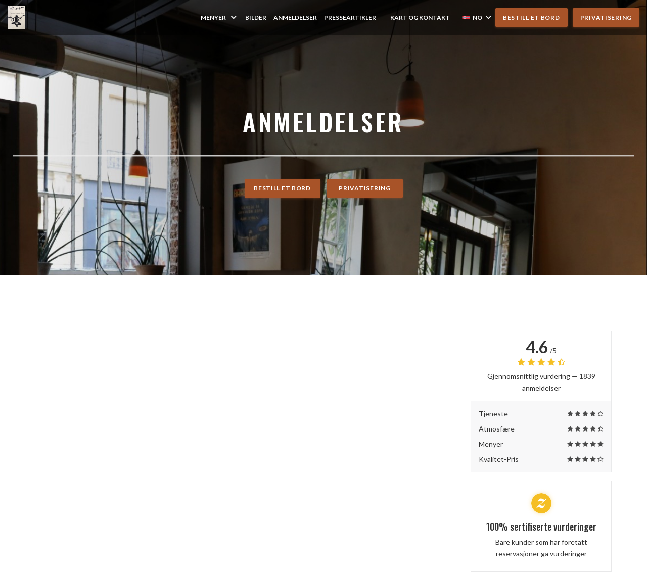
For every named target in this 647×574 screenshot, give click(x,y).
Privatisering (606, 17)
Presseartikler (350, 17)
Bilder (255, 17)
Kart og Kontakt (420, 17)
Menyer (219, 17)
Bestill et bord (531, 17)
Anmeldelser (295, 17)
